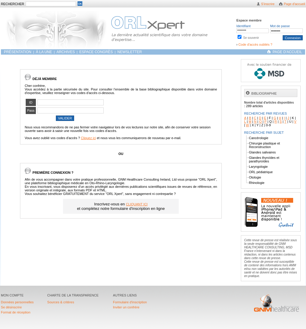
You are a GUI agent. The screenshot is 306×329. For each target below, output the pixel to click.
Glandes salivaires (262, 152)
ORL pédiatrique (261, 172)
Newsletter (129, 52)
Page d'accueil (294, 4)
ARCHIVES (65, 52)
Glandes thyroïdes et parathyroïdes (264, 159)
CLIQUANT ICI (137, 204)
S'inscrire (268, 4)
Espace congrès (96, 52)
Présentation (18, 52)
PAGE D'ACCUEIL (287, 52)
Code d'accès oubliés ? (255, 44)
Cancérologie (258, 138)
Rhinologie (256, 183)
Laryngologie (258, 166)
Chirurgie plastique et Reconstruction (264, 145)
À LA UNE (44, 52)
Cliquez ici (88, 138)
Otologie (255, 177)
